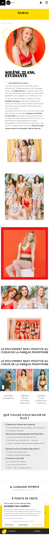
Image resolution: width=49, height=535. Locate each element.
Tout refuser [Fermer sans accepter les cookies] (9, 525)
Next (46, 387)
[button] (4, 531)
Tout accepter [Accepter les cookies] (37, 525)
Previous (3, 387)
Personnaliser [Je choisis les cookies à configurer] (23, 525)
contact (12, 531)
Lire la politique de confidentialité (13, 518)
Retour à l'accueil (7, 23)
